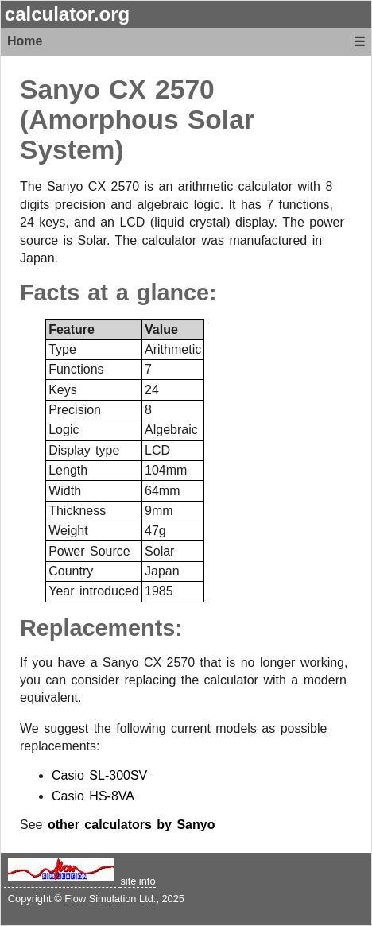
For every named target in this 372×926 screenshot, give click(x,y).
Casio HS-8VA (93, 796)
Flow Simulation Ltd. (110, 899)
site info (137, 881)
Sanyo (60, 89)
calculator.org (67, 14)
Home (24, 41)
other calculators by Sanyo (131, 824)
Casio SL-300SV (99, 775)
